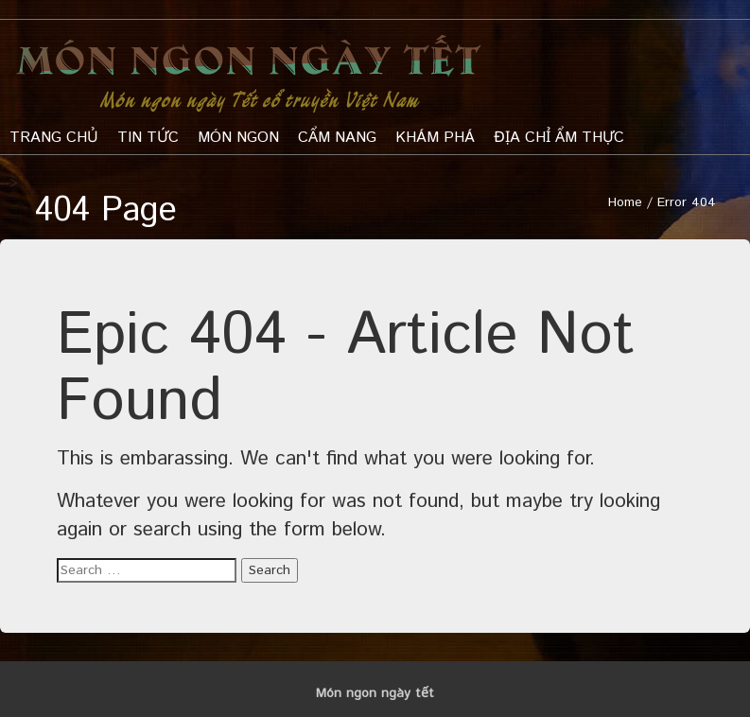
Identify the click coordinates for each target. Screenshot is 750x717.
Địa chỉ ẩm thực (559, 138)
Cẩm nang (337, 138)
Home (625, 202)
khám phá (435, 138)
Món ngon (238, 138)
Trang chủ (53, 138)
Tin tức (148, 138)
